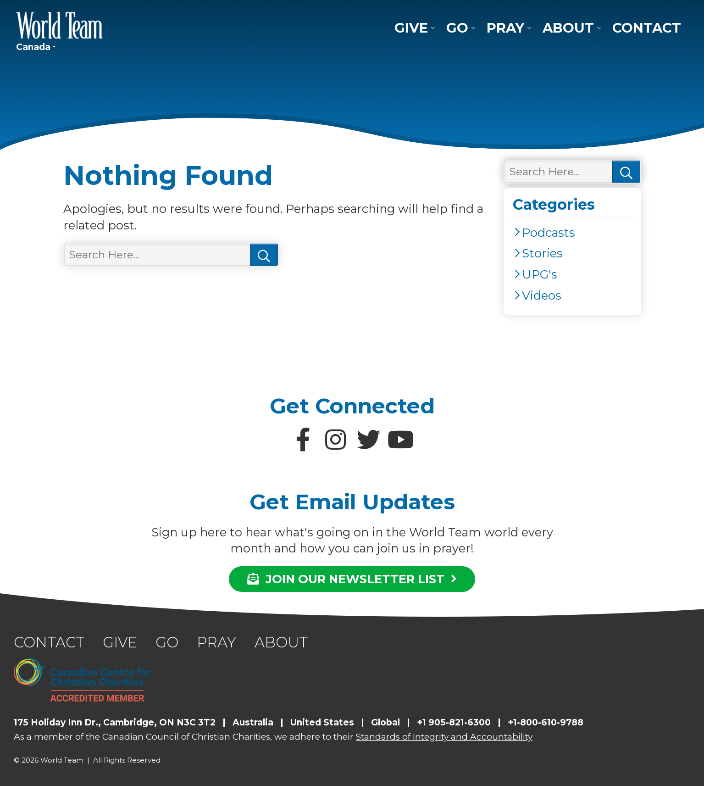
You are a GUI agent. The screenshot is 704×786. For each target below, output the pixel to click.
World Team (59, 25)
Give (411, 28)
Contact (646, 28)
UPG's (539, 274)
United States (322, 722)
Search (264, 255)
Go (457, 28)
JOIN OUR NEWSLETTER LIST (352, 579)
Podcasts (548, 232)
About (568, 28)
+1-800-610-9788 (545, 722)
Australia (253, 722)
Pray (505, 28)
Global (385, 722)
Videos (541, 295)
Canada (33, 47)
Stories (542, 253)
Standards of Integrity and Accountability (444, 736)
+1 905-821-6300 (454, 722)
